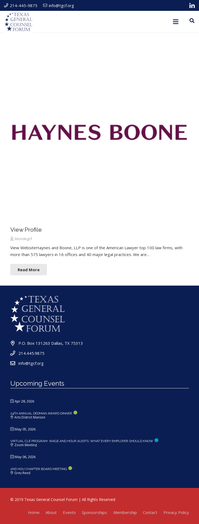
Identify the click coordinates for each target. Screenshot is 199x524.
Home (34, 512)
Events (69, 512)
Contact (150, 512)
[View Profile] (99, 132)
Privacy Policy (176, 512)
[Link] (192, 5)
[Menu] (176, 21)
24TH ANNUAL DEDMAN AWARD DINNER (41, 413)
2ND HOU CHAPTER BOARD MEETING (38, 469)
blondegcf (23, 238)
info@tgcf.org (31, 363)
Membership (125, 512)
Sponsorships (94, 512)
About (51, 512)
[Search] (192, 20)
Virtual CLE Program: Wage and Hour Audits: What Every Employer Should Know (81, 441)
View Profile (26, 229)
